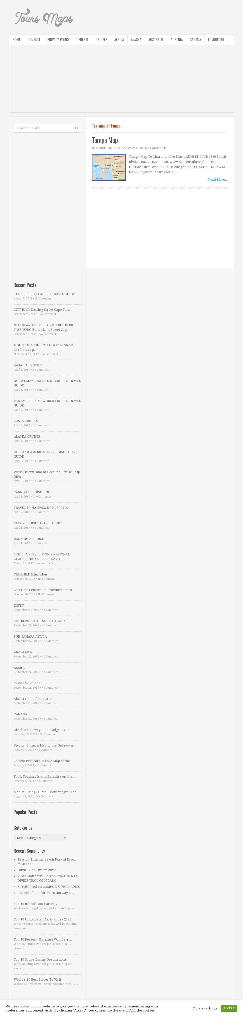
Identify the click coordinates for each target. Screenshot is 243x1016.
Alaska (136, 39)
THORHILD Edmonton (30, 574)
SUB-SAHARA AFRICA (30, 636)
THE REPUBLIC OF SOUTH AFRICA (40, 621)
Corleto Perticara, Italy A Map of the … (44, 761)
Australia (156, 39)
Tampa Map (105, 139)
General (83, 39)
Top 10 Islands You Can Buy (35, 904)
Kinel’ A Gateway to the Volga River (41, 730)
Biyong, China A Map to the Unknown (43, 745)
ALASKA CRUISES (27, 436)
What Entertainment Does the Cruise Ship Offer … (47, 474)
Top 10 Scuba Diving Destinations (40, 959)
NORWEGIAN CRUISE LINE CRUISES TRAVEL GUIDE (47, 383)
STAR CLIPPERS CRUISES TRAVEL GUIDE (44, 294)
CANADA (20, 714)
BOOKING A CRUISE (29, 539)
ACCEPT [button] (229, 1008)
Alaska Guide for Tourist (33, 699)
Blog (117, 148)
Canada (195, 39)
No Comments (156, 148)
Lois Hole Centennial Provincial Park (43, 590)
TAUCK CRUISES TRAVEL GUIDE (38, 523)
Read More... (218, 179)
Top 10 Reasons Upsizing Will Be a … (43, 939)
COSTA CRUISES (26, 421)
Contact (34, 39)
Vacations (129, 148)
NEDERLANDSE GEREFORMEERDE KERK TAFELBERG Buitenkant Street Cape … (43, 327)
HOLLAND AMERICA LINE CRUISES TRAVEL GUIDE (46, 454)
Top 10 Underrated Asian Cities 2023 (42, 919)
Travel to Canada (27, 683)
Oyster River (46, 870)
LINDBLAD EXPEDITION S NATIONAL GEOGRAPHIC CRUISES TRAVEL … (42, 557)
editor (100, 148)
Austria (177, 39)
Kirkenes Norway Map (58, 893)
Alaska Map (23, 652)
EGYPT (19, 605)
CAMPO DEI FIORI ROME (61, 886)
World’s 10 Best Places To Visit (37, 979)
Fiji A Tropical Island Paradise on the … (45, 776)
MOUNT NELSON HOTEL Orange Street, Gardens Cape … (44, 347)
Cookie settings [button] (205, 1008)
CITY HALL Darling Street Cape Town (42, 309)
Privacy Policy (58, 39)
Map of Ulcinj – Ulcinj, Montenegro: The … (47, 792)
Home (17, 39)
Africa (119, 39)
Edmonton (216, 39)
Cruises (101, 39)
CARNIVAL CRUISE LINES (33, 492)
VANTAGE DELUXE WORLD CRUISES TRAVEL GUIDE (47, 403)
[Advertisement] (121, 80)
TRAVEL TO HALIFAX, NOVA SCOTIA (41, 507)
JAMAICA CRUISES (28, 365)
